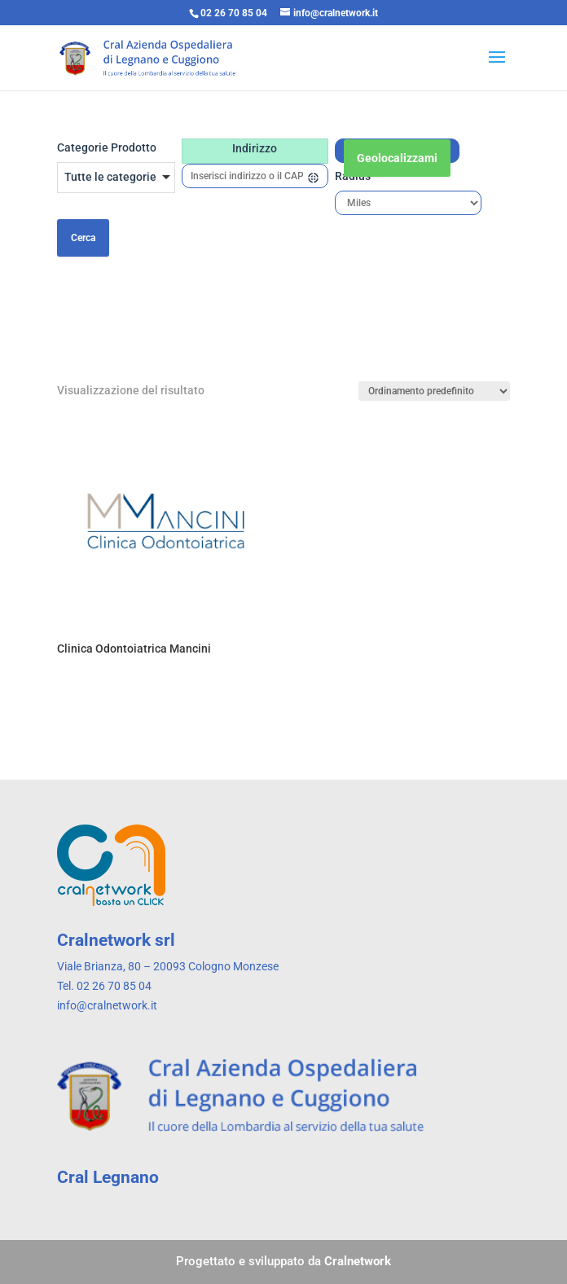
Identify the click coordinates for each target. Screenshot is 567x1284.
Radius (353, 175)
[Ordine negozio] (434, 391)
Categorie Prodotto (106, 147)
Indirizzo (254, 148)
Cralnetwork (357, 1261)
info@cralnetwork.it (107, 1005)
